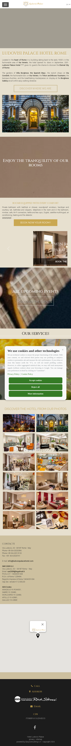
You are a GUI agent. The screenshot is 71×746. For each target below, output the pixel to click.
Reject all (35, 387)
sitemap (39, 739)
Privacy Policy (13, 374)
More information (35, 394)
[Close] (42, 624)
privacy (32, 739)
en (67, 4)
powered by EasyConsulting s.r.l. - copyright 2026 (36, 742)
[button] (62, 349)
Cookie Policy (27, 374)
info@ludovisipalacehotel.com (20, 561)
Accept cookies (35, 380)
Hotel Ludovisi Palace (35, 737)
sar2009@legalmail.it (16, 571)
